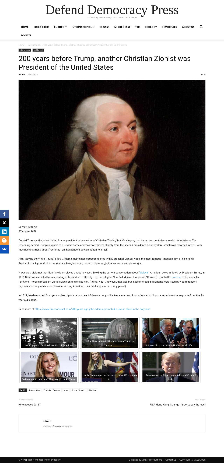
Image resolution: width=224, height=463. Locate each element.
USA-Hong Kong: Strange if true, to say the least (177, 404)
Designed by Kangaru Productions (145, 459)
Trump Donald (78, 390)
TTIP (138, 27)
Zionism (92, 390)
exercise (176, 277)
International (82, 27)
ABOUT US (188, 27)
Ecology (151, 27)
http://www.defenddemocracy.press (57, 426)
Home (25, 27)
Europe (59, 27)
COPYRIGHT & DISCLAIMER (192, 459)
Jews (66, 390)
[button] (201, 27)
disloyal (144, 272)
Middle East (122, 27)
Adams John (34, 390)
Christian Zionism (52, 390)
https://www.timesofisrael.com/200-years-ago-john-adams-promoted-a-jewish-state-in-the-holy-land (92, 309)
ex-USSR (104, 27)
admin (22, 74)
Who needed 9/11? (29, 404)
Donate (26, 35)
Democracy (169, 27)
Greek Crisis (41, 27)
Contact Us (170, 459)
